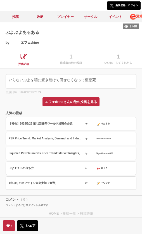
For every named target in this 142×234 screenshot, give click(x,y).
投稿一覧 (69, 214)
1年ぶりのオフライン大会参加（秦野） (33, 182)
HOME (54, 214)
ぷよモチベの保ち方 (21, 168)
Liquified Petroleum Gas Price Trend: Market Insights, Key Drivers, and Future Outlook (46, 153)
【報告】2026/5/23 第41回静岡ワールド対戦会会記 (40, 123)
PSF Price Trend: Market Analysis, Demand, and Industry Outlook (46, 138)
